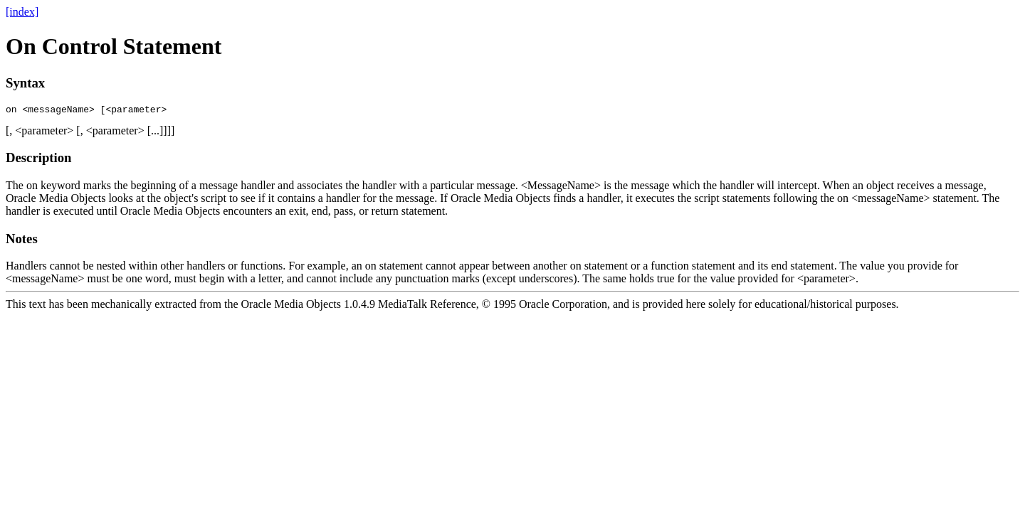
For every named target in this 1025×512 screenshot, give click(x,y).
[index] (22, 12)
